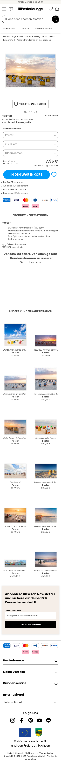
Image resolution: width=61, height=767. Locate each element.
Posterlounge (9, 36)
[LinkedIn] (48, 720)
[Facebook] (21, 720)
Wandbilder (25, 36)
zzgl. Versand (51, 165)
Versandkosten (46, 753)
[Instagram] (12, 720)
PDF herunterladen (15, 247)
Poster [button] (9, 135)
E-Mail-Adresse (13, 610)
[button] (11, 9)
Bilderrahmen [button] (13, 153)
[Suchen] (55, 19)
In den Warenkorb (26, 174)
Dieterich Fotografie (19, 122)
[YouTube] (39, 720)
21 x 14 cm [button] (11, 144)
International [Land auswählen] (13, 702)
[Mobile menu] (4, 9)
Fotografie (39, 36)
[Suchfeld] (27, 19)
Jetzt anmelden (30, 624)
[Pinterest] (30, 720)
